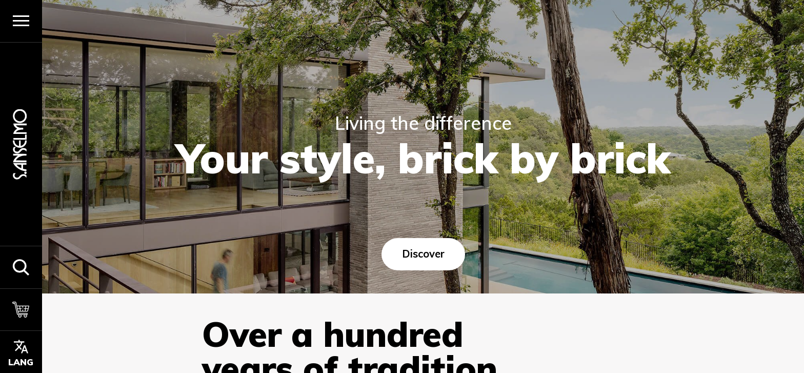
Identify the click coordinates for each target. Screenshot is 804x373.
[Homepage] (21, 144)
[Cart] (21, 309)
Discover (422, 253)
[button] (21, 267)
